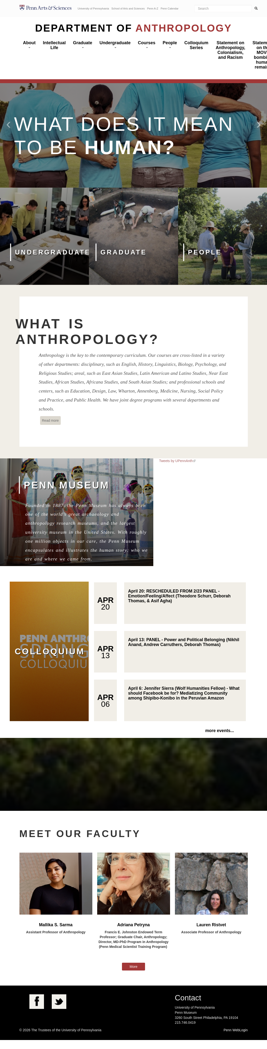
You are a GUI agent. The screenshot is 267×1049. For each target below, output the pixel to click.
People (170, 44)
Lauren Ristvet (211, 924)
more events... (219, 730)
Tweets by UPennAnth (176, 461)
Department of (133, 28)
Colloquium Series (196, 45)
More (134, 967)
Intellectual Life (54, 45)
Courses (146, 44)
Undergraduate (115, 44)
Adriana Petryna (133, 924)
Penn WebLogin (236, 1030)
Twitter (59, 1001)
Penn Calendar (169, 8)
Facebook (36, 1001)
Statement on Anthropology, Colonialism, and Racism (230, 50)
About (29, 44)
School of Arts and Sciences (128, 8)
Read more (51, 420)
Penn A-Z (152, 8)
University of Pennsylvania (93, 8)
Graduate (82, 44)
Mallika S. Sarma (55, 924)
